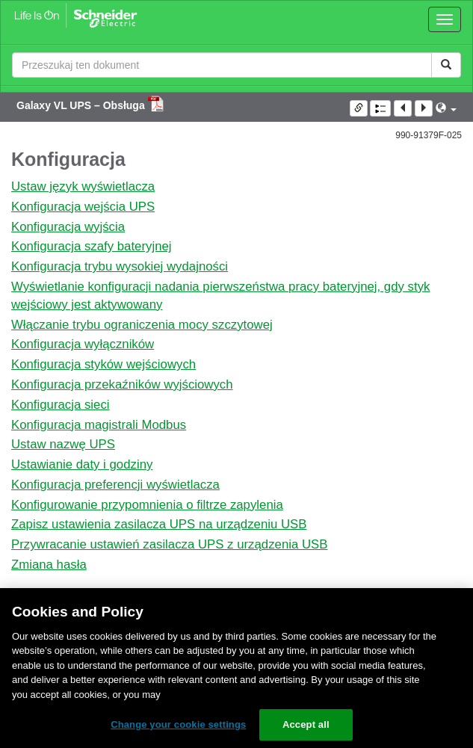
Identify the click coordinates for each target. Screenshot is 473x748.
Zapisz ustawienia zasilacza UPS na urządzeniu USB (158, 524)
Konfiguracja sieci (60, 405)
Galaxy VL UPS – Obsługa (82, 105)
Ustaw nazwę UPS (63, 444)
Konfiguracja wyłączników (82, 344)
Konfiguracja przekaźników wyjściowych (122, 384)
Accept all (306, 724)
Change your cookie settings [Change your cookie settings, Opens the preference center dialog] (178, 724)
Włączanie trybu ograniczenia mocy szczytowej (142, 325)
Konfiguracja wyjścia (68, 227)
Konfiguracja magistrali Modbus (98, 425)
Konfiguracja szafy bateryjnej (91, 246)
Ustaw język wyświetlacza (83, 186)
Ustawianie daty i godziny (81, 464)
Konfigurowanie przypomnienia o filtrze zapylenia (147, 505)
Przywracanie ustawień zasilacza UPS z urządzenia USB (169, 544)
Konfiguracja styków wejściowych (103, 364)
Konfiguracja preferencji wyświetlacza (115, 484)
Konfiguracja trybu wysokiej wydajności (119, 266)
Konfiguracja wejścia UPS (83, 207)
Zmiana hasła (49, 564)
